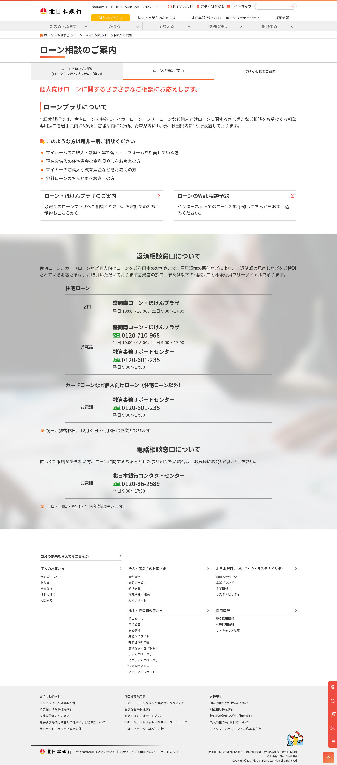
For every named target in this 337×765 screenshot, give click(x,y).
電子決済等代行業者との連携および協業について (73, 722)
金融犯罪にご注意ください (143, 716)
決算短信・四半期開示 (143, 648)
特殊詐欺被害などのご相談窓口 (231, 716)
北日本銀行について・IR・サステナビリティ (225, 17)
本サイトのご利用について (138, 752)
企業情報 (222, 588)
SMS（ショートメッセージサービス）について (156, 722)
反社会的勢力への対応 (55, 716)
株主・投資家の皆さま (145, 610)
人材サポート (137, 600)
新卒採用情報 (225, 618)
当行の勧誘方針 (50, 696)
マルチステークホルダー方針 (144, 729)
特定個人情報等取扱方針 (56, 709)
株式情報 (134, 630)
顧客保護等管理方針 (138, 709)
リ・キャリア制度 (228, 630)
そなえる (47, 588)
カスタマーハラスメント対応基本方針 (235, 729)
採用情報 (282, 17)
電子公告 (134, 624)
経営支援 (134, 588)
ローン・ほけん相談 (87, 35)
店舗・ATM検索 (212, 6)
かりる (45, 582)
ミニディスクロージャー (144, 660)
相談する (63, 35)
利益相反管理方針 (222, 709)
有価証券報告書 (138, 642)
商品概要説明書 (135, 696)
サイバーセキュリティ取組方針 (60, 729)
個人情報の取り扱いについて (229, 703)
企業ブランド (225, 582)
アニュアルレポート (141, 672)
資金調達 (134, 576)
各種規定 (216, 696)
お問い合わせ (182, 6)
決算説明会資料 (138, 666)
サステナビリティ (228, 594)
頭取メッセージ (226, 576)
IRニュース (135, 618)
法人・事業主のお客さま (157, 17)
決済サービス (137, 582)
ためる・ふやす (51, 576)
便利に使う (48, 594)
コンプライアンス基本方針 (57, 703)
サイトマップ (241, 6)
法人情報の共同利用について (229, 722)
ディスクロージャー (141, 654)
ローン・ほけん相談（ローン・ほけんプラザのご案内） (76, 71)
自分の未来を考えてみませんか (65, 556)
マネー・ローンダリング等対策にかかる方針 (155, 703)
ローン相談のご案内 (168, 70)
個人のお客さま (110, 17)
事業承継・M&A (139, 594)
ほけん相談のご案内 (260, 71)
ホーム (48, 35)
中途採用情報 (225, 624)
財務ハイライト (138, 636)
